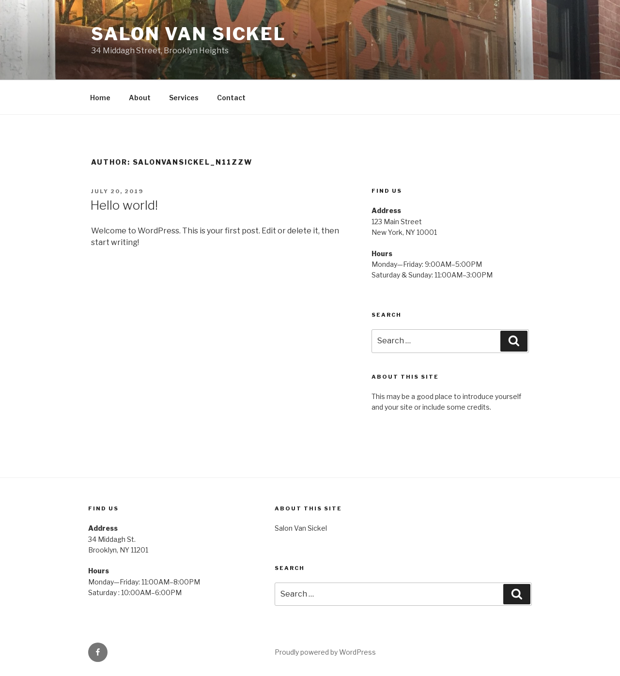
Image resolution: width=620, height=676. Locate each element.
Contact (231, 97)
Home (100, 97)
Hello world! (124, 205)
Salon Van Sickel (188, 34)
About (140, 97)
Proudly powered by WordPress (325, 652)
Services (184, 97)
